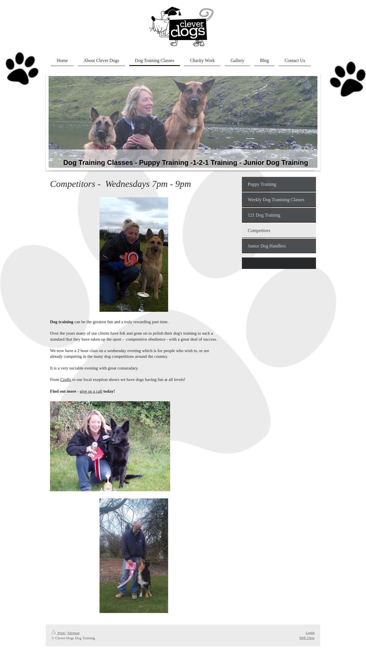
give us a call (91, 391)
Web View (307, 638)
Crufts (65, 379)
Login (310, 632)
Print (58, 633)
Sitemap (73, 633)
